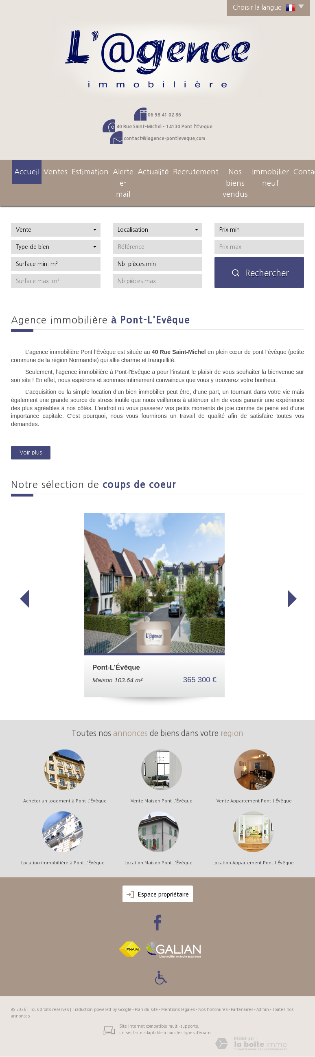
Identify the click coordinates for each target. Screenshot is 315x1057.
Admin (262, 993)
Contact (291, 170)
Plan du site (146, 993)
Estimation (71, 170)
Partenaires (242, 993)
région (232, 717)
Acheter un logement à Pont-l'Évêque (65, 784)
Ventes (45, 170)
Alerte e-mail (105, 174)
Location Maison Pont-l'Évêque (158, 846)
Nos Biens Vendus (212, 174)
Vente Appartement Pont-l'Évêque (254, 784)
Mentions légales (178, 993)
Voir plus (31, 436)
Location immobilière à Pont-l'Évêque (63, 846)
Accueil (22, 170)
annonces (130, 717)
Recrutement (170, 170)
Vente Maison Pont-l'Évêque (161, 784)
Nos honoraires (213, 993)
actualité (137, 170)
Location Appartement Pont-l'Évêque (253, 846)
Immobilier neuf (257, 174)
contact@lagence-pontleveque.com (164, 138)
